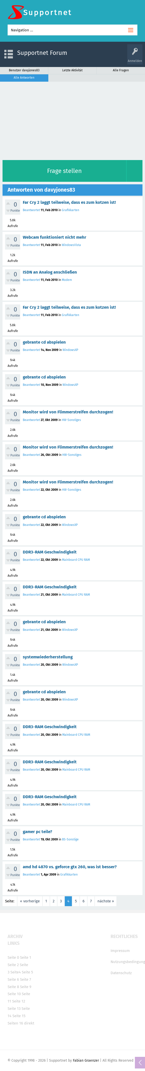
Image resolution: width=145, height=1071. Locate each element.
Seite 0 (13, 957)
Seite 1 (25, 957)
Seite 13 (14, 1008)
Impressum (120, 950)
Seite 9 (25, 987)
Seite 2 (13, 965)
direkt (29, 1023)
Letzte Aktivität (72, 70)
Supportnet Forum (42, 52)
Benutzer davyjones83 (24, 70)
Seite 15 (19, 1016)
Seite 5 (27, 972)
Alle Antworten (24, 77)
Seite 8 (13, 987)
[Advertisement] (72, 119)
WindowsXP (70, 350)
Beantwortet (31, 210)
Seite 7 (25, 979)
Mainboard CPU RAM (76, 560)
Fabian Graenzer (86, 1060)
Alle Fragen (121, 70)
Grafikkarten (70, 210)
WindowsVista (71, 245)
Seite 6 (13, 979)
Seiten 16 (15, 1023)
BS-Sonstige (70, 839)
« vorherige (30, 901)
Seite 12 (18, 1001)
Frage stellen (64, 170)
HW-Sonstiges (71, 420)
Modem (67, 280)
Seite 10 (14, 994)
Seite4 (15, 972)
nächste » (105, 901)
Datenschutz (121, 973)
